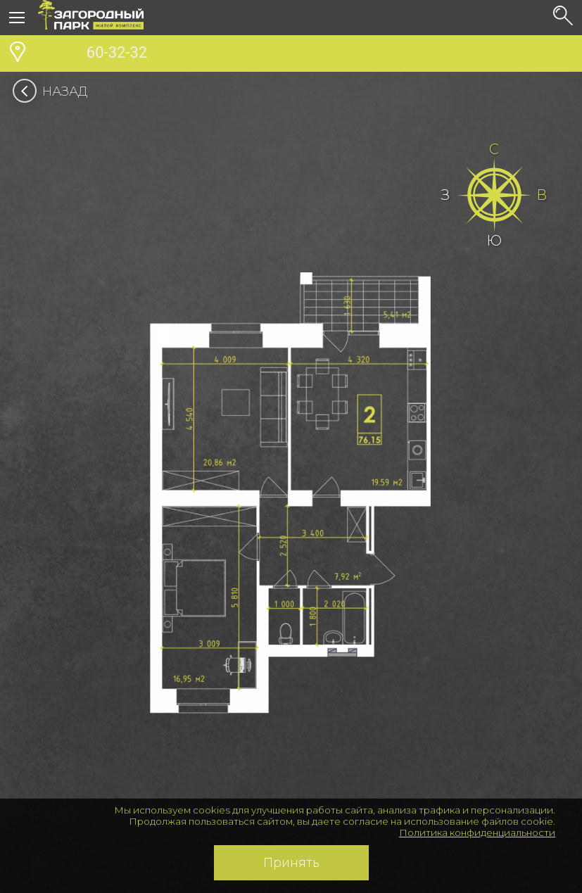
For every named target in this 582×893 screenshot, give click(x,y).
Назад (54, 91)
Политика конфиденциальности (477, 832)
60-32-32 (92, 54)
